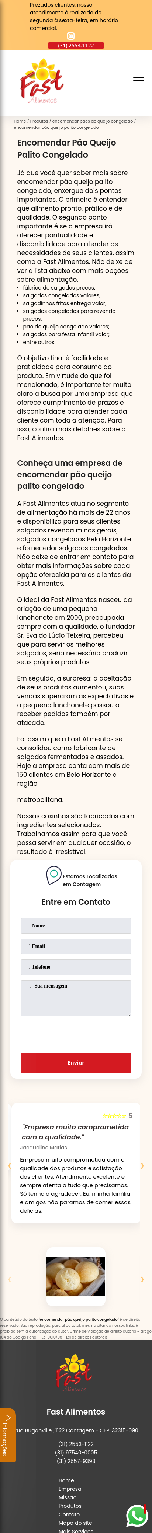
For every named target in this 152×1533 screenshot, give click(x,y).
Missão (68, 1497)
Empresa (70, 1489)
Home (66, 1480)
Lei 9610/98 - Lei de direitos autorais (74, 1337)
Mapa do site (75, 1523)
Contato (69, 1514)
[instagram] (71, 37)
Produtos (70, 1506)
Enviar (76, 1062)
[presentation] (76, 1033)
